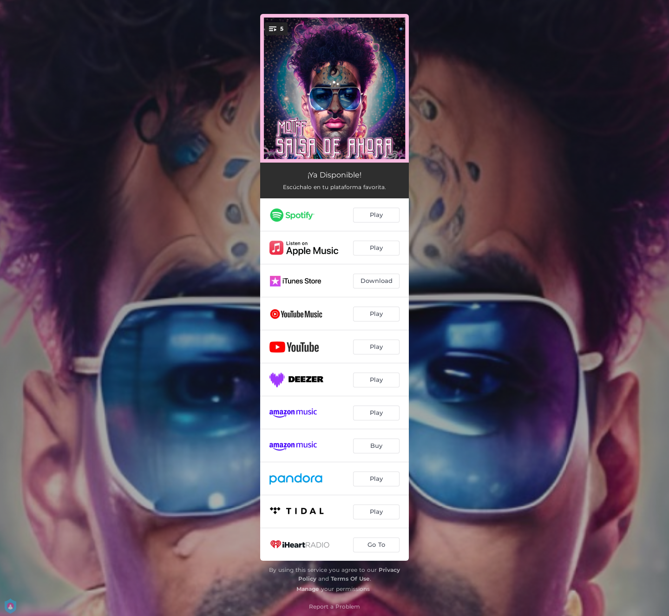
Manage (307, 588)
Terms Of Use (350, 578)
